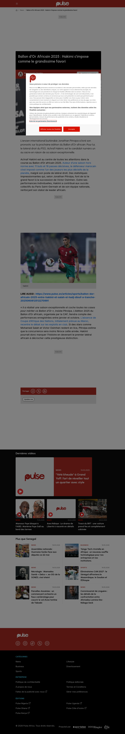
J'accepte (71, 129)
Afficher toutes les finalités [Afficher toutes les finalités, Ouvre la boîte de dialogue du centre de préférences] (50, 129)
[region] (63, 104)
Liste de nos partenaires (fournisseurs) (43, 121)
